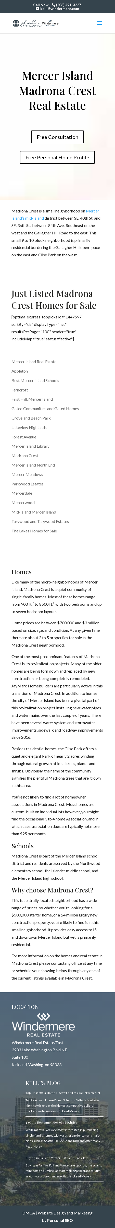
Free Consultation (57, 137)
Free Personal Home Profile (57, 157)
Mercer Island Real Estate (33, 361)
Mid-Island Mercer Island (33, 511)
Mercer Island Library (30, 446)
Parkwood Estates (27, 483)
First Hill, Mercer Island (32, 399)
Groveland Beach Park (31, 417)
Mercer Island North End (33, 464)
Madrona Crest (24, 455)
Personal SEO (60, 1220)
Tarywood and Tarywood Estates (40, 521)
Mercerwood (23, 502)
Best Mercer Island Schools (35, 380)
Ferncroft (19, 389)
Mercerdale (21, 493)
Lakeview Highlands (29, 427)
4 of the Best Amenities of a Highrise (51, 1122)
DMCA (28, 1212)
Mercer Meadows (27, 474)
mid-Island (34, 218)
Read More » (70, 1111)
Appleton (19, 370)
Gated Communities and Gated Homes (45, 408)
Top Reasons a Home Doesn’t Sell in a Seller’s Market (62, 1093)
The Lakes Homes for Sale (34, 530)
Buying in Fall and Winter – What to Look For (56, 1158)
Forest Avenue (23, 436)
